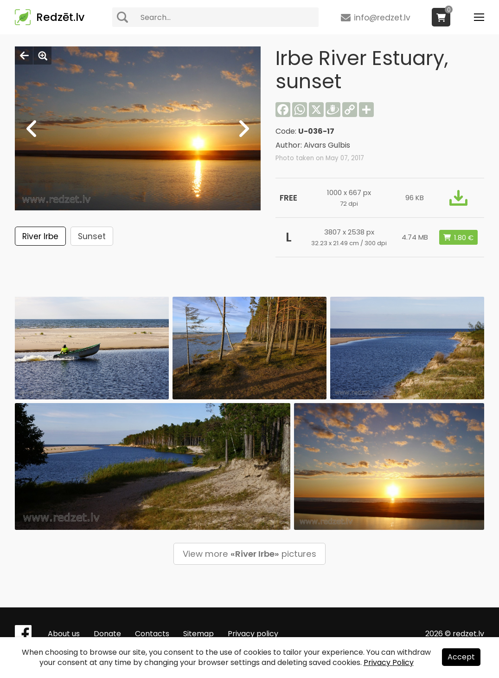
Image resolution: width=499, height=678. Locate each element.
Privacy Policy (389, 662)
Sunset (92, 236)
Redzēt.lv (60, 17)
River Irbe (40, 236)
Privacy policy (253, 633)
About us (64, 633)
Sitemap (198, 633)
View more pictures (249, 554)
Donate (107, 633)
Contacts (152, 633)
